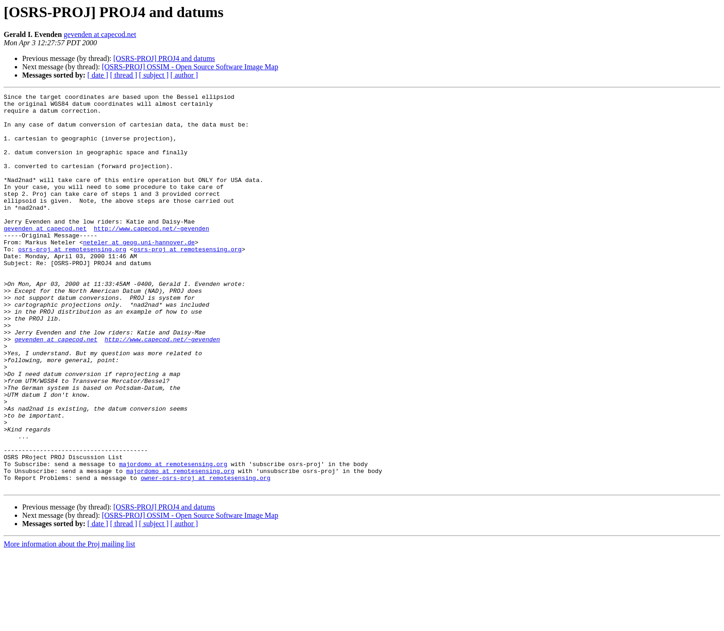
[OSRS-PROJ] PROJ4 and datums (164, 58)
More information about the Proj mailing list (69, 623)
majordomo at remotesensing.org (173, 538)
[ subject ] (154, 75)
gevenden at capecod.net (100, 34)
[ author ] (184, 75)
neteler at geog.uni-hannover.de (139, 272)
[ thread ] (123, 75)
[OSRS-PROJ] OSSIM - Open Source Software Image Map (190, 67)
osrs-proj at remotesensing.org (72, 281)
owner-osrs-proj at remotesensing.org (205, 555)
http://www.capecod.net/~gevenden (151, 256)
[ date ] (97, 75)
